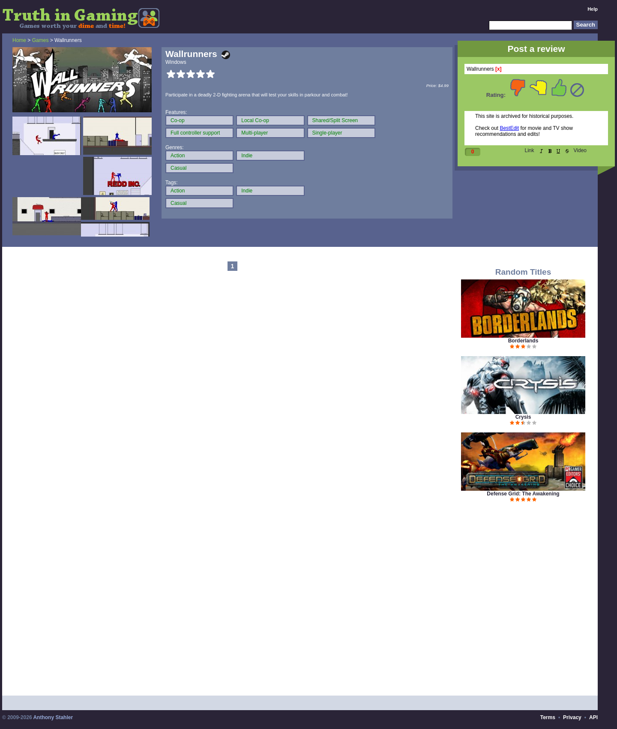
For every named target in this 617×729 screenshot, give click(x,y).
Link (529, 150)
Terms (547, 717)
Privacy (572, 717)
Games (40, 40)
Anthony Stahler (53, 717)
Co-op (178, 120)
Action (178, 156)
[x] (498, 69)
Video (580, 150)
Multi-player (254, 133)
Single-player (327, 133)
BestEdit (509, 128)
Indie (246, 156)
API (593, 717)
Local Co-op (255, 120)
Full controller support (195, 133)
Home (19, 40)
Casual (178, 168)
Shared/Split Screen (335, 120)
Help (592, 9)
